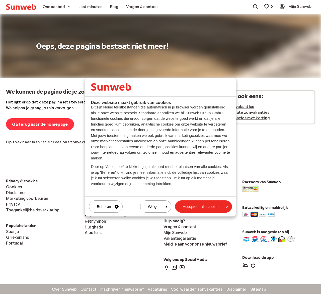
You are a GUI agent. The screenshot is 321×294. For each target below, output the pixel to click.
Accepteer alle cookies (205, 206)
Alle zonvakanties (237, 106)
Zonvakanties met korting (245, 117)
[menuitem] (21, 7)
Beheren (108, 206)
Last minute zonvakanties (244, 112)
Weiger (157, 206)
